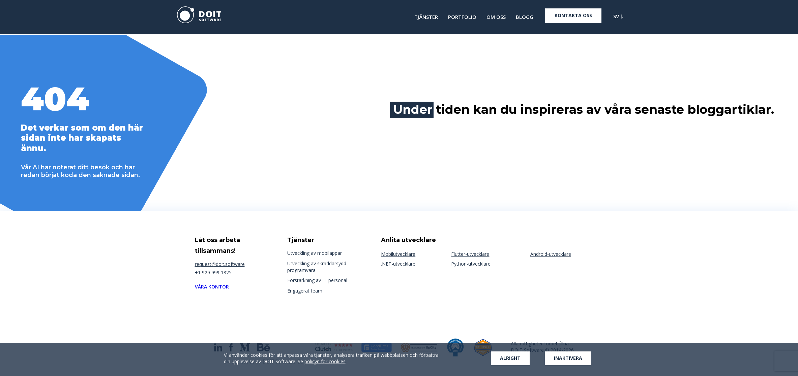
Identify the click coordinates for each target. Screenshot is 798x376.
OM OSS (496, 17)
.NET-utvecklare (398, 264)
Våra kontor (212, 286)
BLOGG (524, 17)
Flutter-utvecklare (470, 254)
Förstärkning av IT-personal (317, 280)
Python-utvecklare (471, 264)
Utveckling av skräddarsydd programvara (316, 266)
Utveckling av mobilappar (314, 253)
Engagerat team (304, 290)
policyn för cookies (325, 361)
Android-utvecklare (550, 254)
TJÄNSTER (426, 17)
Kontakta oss (573, 15)
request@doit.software (220, 264)
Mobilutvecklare (398, 254)
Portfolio (462, 17)
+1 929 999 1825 (213, 272)
